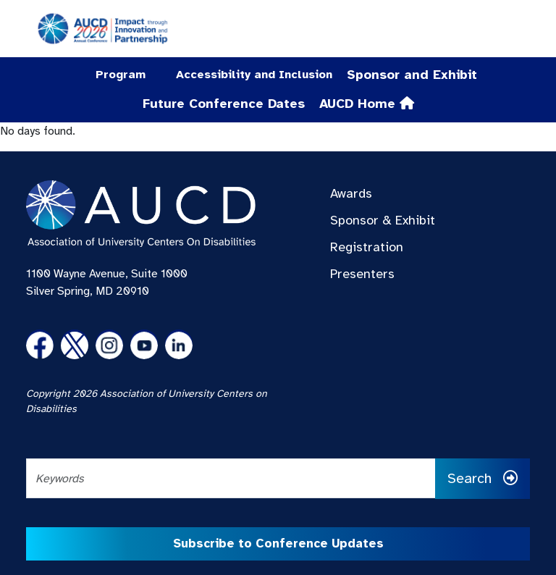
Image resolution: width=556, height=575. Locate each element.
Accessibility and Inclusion (254, 74)
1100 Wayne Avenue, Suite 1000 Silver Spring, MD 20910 (107, 282)
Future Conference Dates (224, 104)
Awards (351, 193)
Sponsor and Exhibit (412, 75)
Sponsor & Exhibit (382, 220)
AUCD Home (366, 104)
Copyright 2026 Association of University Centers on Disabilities (146, 401)
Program (121, 74)
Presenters (362, 274)
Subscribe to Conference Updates (278, 543)
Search (482, 478)
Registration (366, 247)
